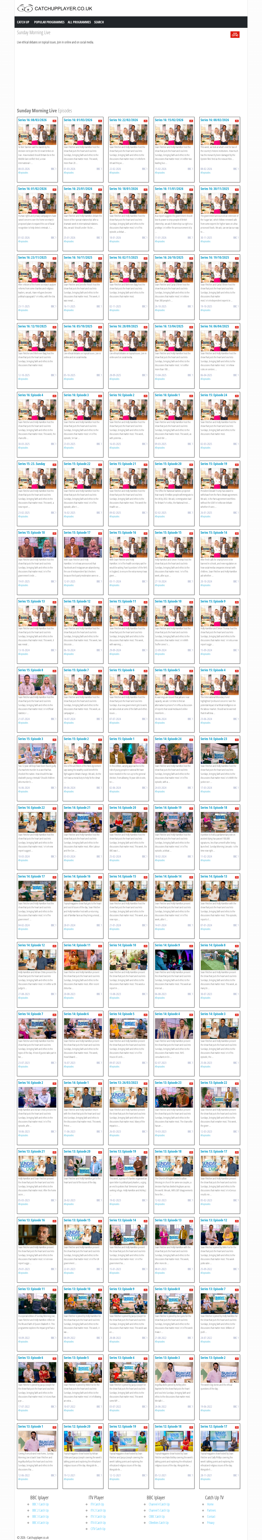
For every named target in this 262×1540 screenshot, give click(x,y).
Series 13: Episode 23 (168, 1082)
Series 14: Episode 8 (213, 945)
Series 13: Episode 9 (122, 1289)
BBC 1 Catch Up (40, 1504)
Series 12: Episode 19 (123, 1426)
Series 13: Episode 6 (30, 1357)
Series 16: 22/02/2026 (124, 120)
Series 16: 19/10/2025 (215, 257)
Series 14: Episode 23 (214, 739)
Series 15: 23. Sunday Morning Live (31, 465)
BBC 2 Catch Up (40, 1510)
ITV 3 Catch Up (98, 1516)
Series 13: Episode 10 (77, 1289)
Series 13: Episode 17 (214, 1151)
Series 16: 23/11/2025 (32, 257)
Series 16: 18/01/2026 (124, 188)
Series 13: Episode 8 (167, 1289)
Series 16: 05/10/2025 (78, 326)
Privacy (210, 1522)
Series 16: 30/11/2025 (215, 188)
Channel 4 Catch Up (159, 1504)
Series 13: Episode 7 (213, 1289)
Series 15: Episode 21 (123, 463)
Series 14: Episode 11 (77, 945)
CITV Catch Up (98, 1528)
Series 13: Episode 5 (76, 1357)
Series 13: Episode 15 (77, 1220)
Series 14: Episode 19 (168, 807)
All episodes (23, 172)
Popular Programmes (49, 22)
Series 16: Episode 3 (76, 395)
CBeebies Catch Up (159, 1522)
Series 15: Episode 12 (77, 601)
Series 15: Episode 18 (31, 532)
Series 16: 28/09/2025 (124, 326)
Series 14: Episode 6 (76, 1014)
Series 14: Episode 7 (30, 1014)
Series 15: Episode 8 (30, 670)
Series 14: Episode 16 (77, 876)
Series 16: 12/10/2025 (32, 326)
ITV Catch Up (97, 1504)
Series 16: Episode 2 (122, 395)
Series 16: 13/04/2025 (169, 326)
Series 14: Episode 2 (30, 1082)
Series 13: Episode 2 (213, 1357)
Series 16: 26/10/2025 (169, 257)
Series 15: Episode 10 (168, 601)
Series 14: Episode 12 (31, 945)
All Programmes (79, 22)
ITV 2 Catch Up (98, 1510)
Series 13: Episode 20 (77, 1151)
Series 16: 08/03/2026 (32, 120)
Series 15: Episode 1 (122, 739)
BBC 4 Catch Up (40, 1522)
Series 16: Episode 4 (30, 395)
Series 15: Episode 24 (214, 395)
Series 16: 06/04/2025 (215, 326)
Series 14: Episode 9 (167, 945)
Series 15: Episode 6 (122, 670)
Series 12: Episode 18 (168, 1426)
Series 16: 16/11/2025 (78, 257)
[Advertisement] (128, 75)
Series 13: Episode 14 (123, 1220)
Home (210, 1504)
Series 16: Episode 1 (167, 395)
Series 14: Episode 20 (123, 807)
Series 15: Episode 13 (31, 601)
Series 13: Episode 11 (31, 1289)
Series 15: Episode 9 (213, 601)
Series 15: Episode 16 (123, 532)
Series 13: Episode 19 (123, 1151)
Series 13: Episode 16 (31, 1220)
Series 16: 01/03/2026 (78, 120)
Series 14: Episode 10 (123, 945)
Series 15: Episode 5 (167, 670)
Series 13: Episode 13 (168, 1220)
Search (99, 22)
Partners (211, 1510)
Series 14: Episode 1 (76, 1082)
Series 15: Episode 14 (214, 532)
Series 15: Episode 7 (76, 670)
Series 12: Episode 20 (77, 1426)
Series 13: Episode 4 (122, 1357)
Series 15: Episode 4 (213, 670)
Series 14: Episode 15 (123, 876)
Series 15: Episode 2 (76, 739)
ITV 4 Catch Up (98, 1522)
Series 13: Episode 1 (30, 1426)
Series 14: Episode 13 (214, 876)
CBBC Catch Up (157, 1516)
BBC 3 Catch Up (40, 1516)
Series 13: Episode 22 (214, 1082)
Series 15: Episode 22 (77, 463)
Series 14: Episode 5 (122, 1014)
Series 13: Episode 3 (167, 1357)
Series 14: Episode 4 (167, 1014)
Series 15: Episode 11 (123, 601)
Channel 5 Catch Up (159, 1510)
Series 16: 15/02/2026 (169, 120)
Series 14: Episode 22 (31, 807)
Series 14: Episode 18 (214, 807)
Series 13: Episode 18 (168, 1151)
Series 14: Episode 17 (31, 876)
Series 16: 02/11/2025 (124, 257)
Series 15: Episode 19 (214, 463)
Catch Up (23, 22)
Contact (211, 1516)
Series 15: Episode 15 (168, 532)
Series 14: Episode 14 (168, 876)
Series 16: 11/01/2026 (169, 188)
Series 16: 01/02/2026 (32, 188)
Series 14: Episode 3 (213, 1014)
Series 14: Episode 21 (77, 807)
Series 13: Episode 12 (214, 1220)
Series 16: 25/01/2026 (78, 188)
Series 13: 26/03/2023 (124, 1082)
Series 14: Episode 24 (168, 739)
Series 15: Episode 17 (77, 532)
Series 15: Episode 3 (30, 739)
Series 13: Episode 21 (31, 1151)
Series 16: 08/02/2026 (215, 120)
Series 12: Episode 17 (214, 1426)
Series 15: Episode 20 (168, 463)
